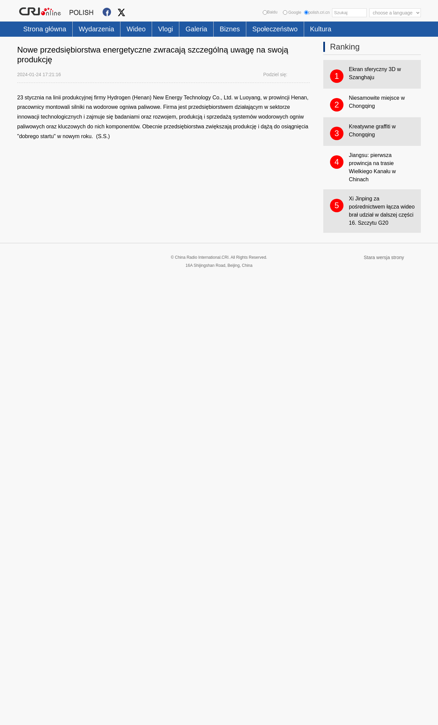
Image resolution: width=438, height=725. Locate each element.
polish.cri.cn (317, 12)
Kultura (320, 29)
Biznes (230, 29)
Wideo (136, 29)
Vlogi (165, 29)
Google (292, 12)
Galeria (196, 29)
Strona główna (44, 29)
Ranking (345, 46)
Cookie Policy (30, 715)
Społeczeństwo (275, 29)
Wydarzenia (96, 29)
